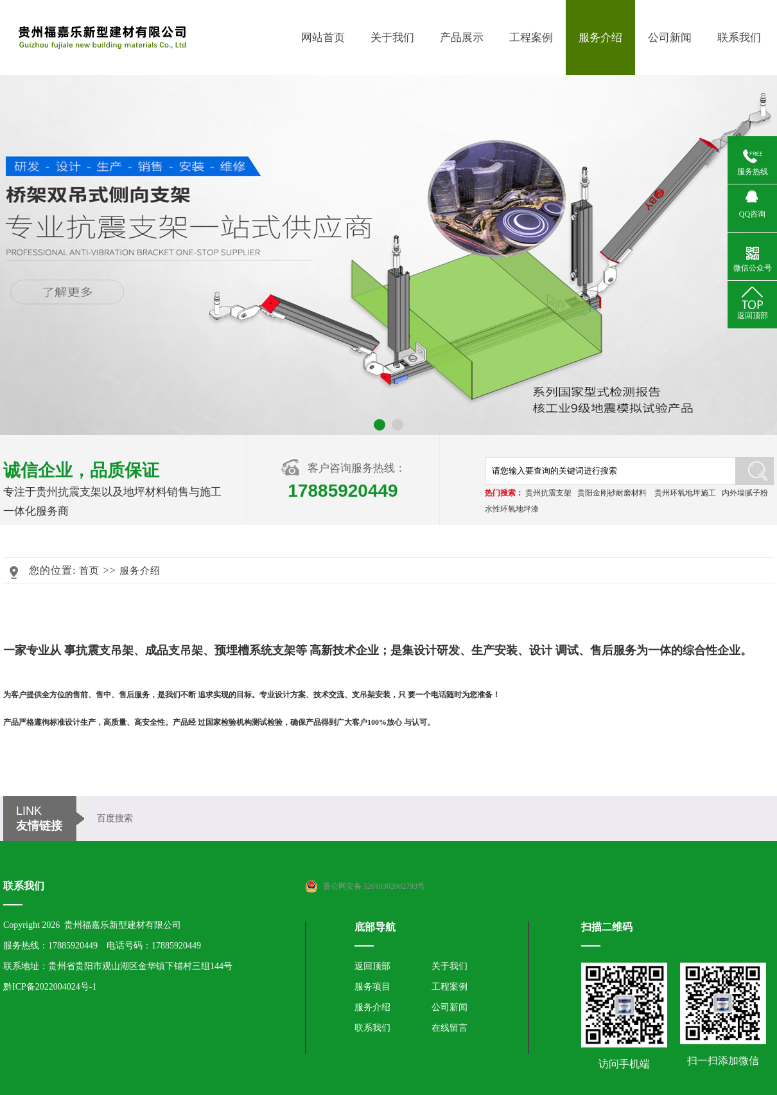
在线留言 (449, 1028)
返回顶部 (372, 966)
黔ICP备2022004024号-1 (49, 987)
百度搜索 (115, 818)
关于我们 (392, 37)
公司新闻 (670, 37)
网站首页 (323, 37)
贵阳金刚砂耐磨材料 (612, 492)
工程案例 (531, 37)
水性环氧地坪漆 (512, 508)
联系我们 (739, 37)
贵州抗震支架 (548, 492)
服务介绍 (600, 37)
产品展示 (462, 37)
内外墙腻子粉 (745, 492)
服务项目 (372, 987)
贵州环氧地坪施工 (685, 492)
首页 (89, 570)
